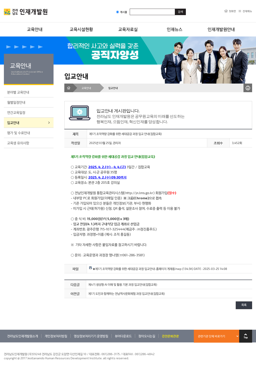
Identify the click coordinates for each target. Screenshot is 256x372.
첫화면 (232, 11)
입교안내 (13, 122)
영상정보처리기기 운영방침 (91, 336)
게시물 (121, 12)
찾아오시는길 (146, 336)
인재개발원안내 (221, 29)
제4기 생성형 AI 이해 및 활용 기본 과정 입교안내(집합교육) (122, 284)
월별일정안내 (16, 102)
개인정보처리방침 (56, 336)
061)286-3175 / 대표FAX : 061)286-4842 (128, 354)
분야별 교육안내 (18, 92)
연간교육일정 (16, 112)
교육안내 (35, 29)
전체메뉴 (247, 11)
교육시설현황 (81, 29)
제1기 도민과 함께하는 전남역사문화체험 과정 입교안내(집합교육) (126, 293)
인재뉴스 (174, 29)
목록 (244, 305)
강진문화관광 (170, 336)
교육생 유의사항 (18, 143)
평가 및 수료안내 (18, 133)
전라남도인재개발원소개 (22, 336)
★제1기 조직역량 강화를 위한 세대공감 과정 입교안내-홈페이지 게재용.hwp (135, 269)
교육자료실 (128, 29)
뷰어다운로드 (123, 336)
